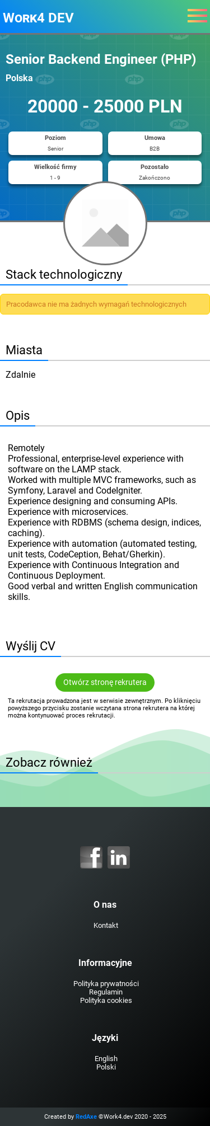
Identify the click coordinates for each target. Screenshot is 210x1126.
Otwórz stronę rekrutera (105, 682)
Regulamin (106, 992)
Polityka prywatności (106, 983)
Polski (106, 1067)
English (106, 1058)
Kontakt (106, 925)
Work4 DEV (38, 18)
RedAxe (86, 1116)
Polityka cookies (106, 1000)
